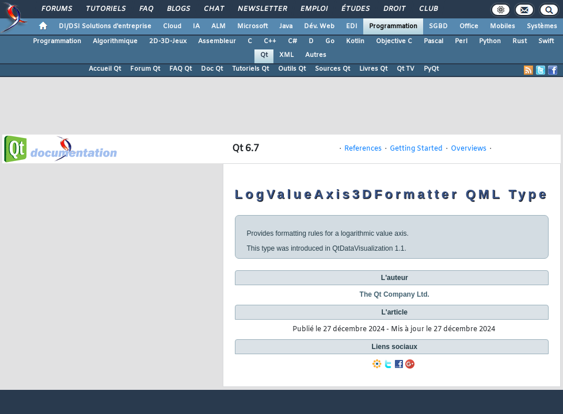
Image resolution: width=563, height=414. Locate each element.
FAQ (146, 9)
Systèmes (542, 26)
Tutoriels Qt (250, 69)
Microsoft (252, 26)
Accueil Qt (105, 69)
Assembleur (217, 41)
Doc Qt (212, 69)
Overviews (468, 149)
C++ (270, 41)
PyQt (431, 69)
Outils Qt (292, 69)
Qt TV (405, 69)
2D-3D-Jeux (168, 41)
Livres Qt (373, 69)
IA (196, 26)
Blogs (178, 9)
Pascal (433, 41)
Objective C (394, 41)
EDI (351, 26)
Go (329, 41)
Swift (546, 41)
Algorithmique (115, 41)
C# (292, 41)
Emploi (313, 9)
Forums (56, 9)
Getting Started (416, 149)
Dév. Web (319, 26)
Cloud (172, 26)
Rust (519, 41)
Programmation (393, 26)
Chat (213, 9)
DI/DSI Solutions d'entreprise (105, 26)
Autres (315, 55)
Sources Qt (332, 69)
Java (285, 26)
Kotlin (355, 41)
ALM (218, 26)
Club (427, 9)
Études (355, 9)
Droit (394, 9)
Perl (461, 41)
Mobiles (502, 26)
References (363, 149)
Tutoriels (105, 9)
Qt (264, 55)
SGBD (438, 26)
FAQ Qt (180, 69)
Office (468, 26)
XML (286, 55)
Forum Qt (145, 69)
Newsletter (261, 9)
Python (490, 41)
